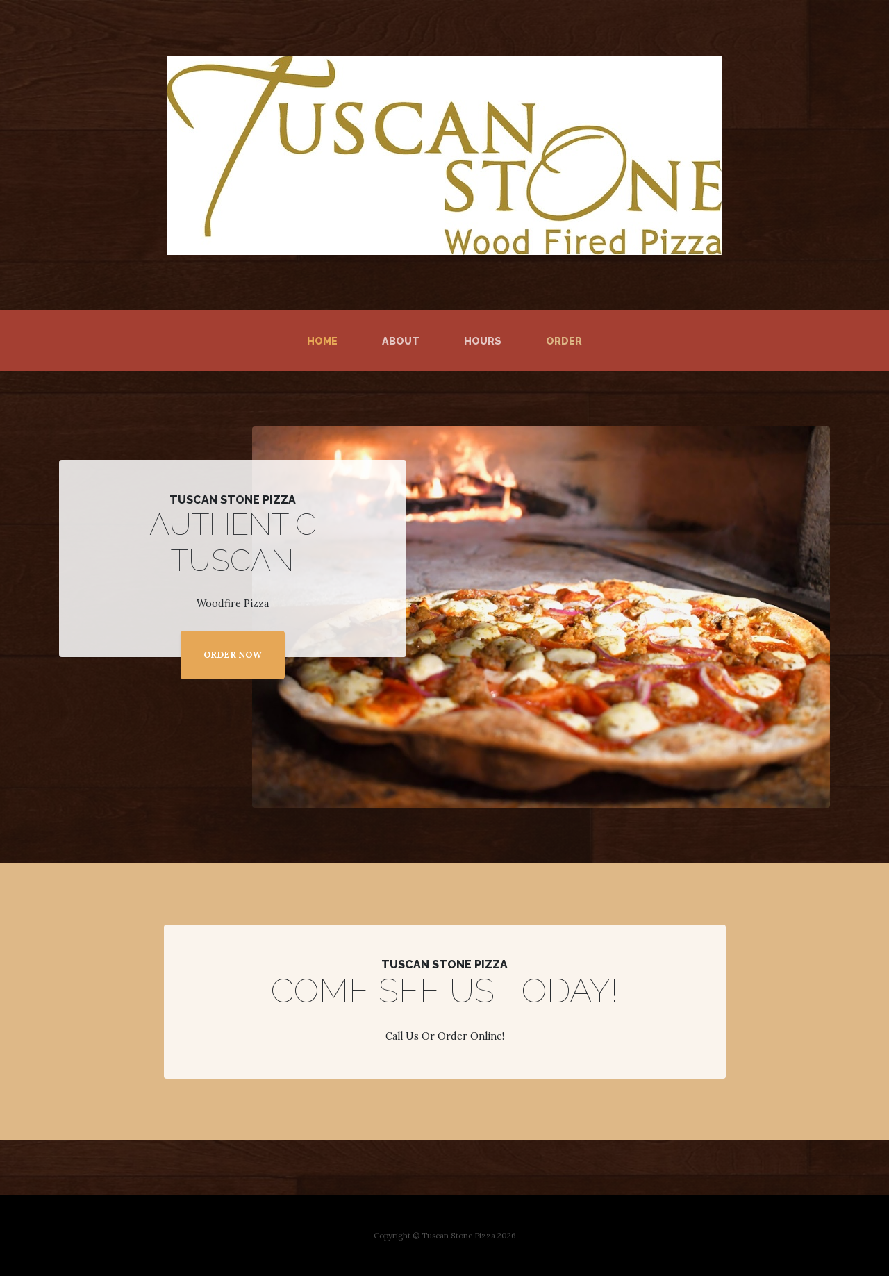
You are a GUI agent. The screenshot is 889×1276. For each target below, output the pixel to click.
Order (564, 341)
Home (325, 340)
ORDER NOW (232, 655)
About (400, 341)
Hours (482, 341)
